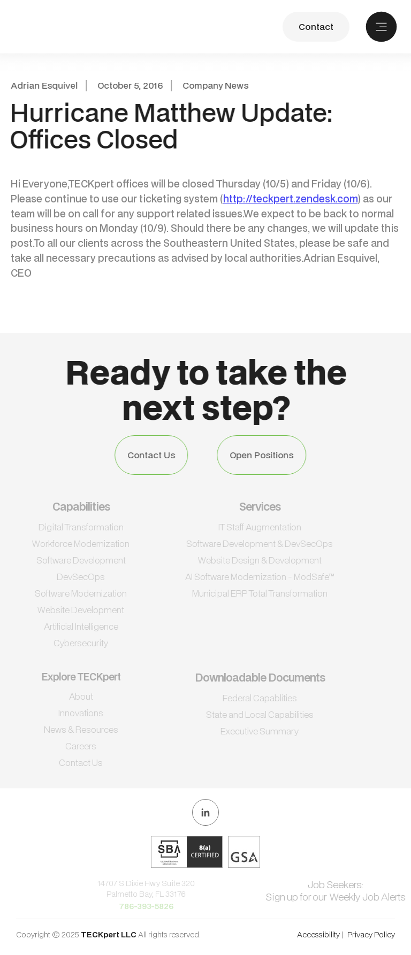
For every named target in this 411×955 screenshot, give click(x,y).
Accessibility (318, 934)
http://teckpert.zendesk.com (290, 198)
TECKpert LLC (109, 934)
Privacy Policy (371, 934)
